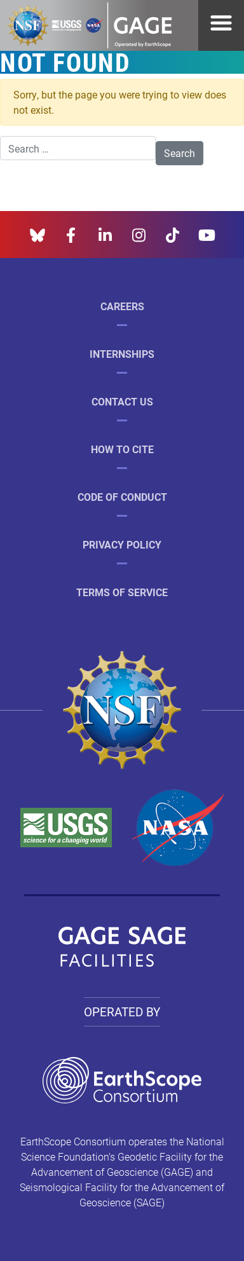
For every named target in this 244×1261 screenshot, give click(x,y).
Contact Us (122, 401)
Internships (122, 353)
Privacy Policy (122, 544)
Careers (122, 306)
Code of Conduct (122, 496)
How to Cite (122, 449)
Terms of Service (122, 592)
